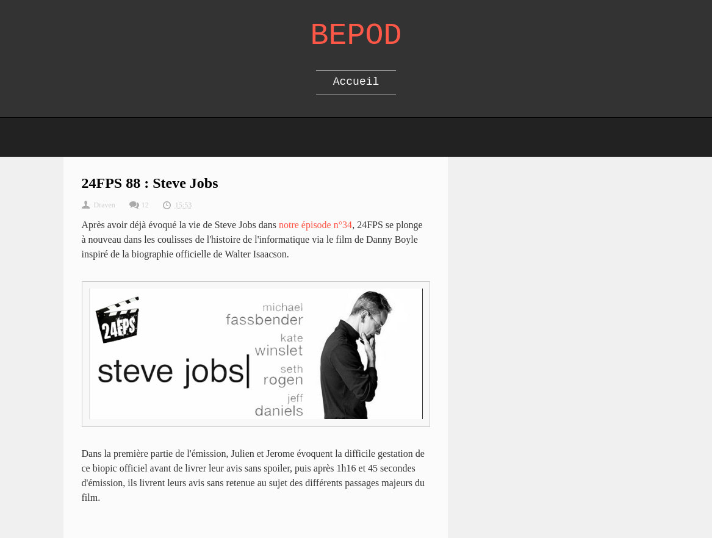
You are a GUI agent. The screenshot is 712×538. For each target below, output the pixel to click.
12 (145, 205)
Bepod (355, 35)
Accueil (356, 82)
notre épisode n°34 (315, 225)
